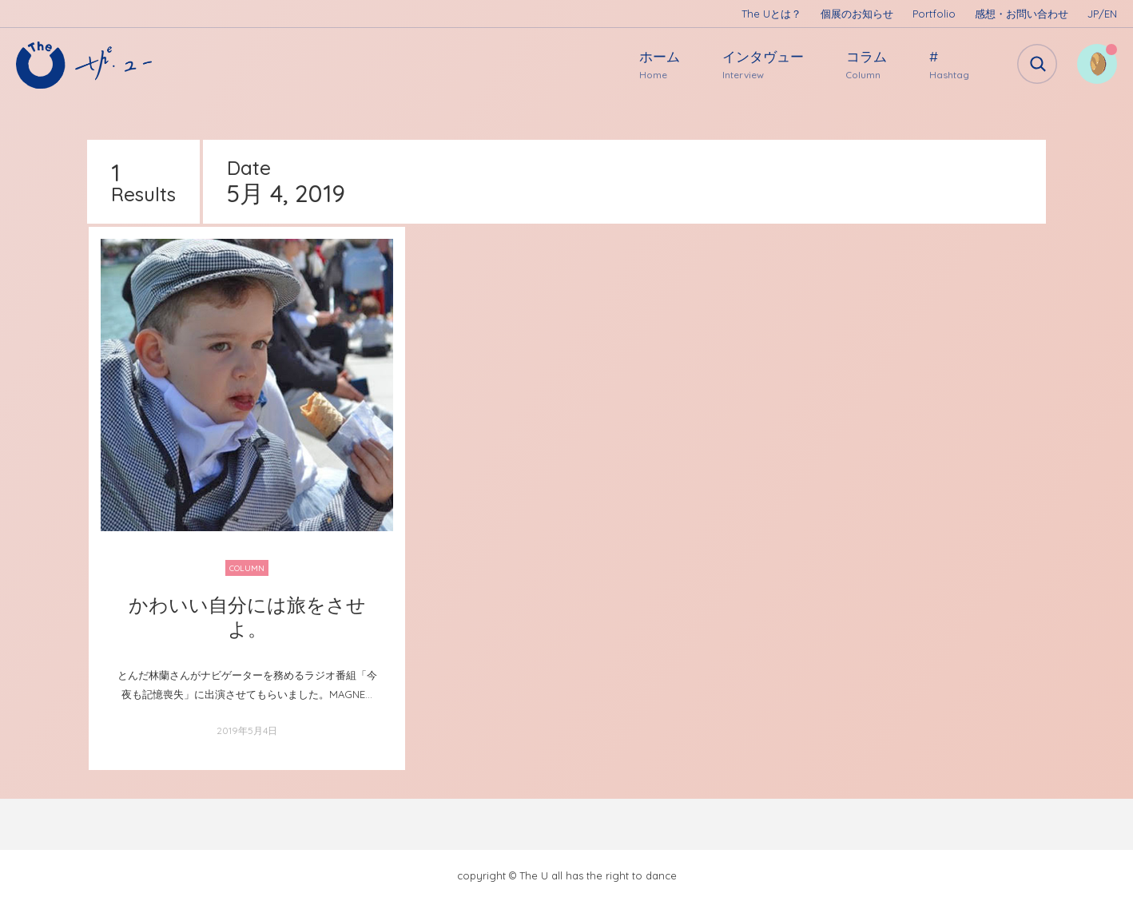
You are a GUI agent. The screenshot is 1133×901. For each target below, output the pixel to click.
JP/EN (1102, 13)
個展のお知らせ (857, 13)
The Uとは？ (771, 13)
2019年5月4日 (247, 730)
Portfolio (934, 13)
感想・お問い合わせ (1021, 13)
